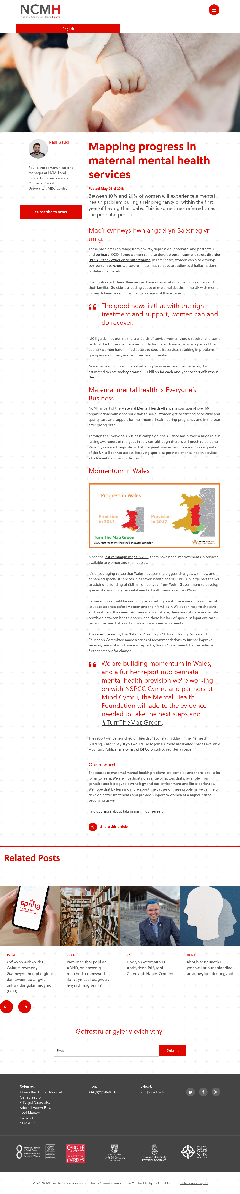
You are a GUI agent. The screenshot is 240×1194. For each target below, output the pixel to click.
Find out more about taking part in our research (127, 811)
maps (122, 447)
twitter (190, 1092)
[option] (30, 943)
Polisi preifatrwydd (194, 1183)
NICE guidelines (101, 338)
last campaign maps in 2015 (126, 556)
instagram (216, 1092)
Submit (173, 1050)
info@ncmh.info (152, 1091)
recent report (106, 634)
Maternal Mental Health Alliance (147, 408)
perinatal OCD (107, 254)
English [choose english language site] (68, 28)
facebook (203, 1092)
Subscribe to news (51, 211)
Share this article (108, 827)
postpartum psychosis (106, 265)
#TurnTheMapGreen (132, 722)
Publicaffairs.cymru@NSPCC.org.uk (133, 749)
